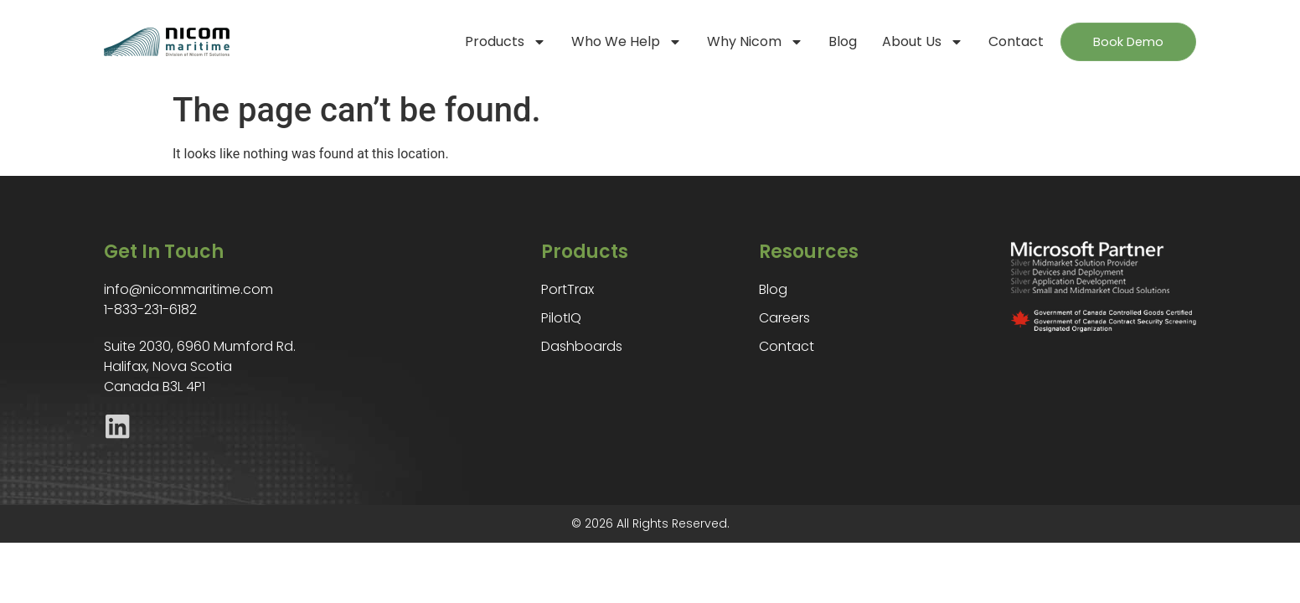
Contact (998, 41)
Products (488, 42)
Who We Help (609, 42)
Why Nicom (737, 42)
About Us (905, 42)
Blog (825, 41)
